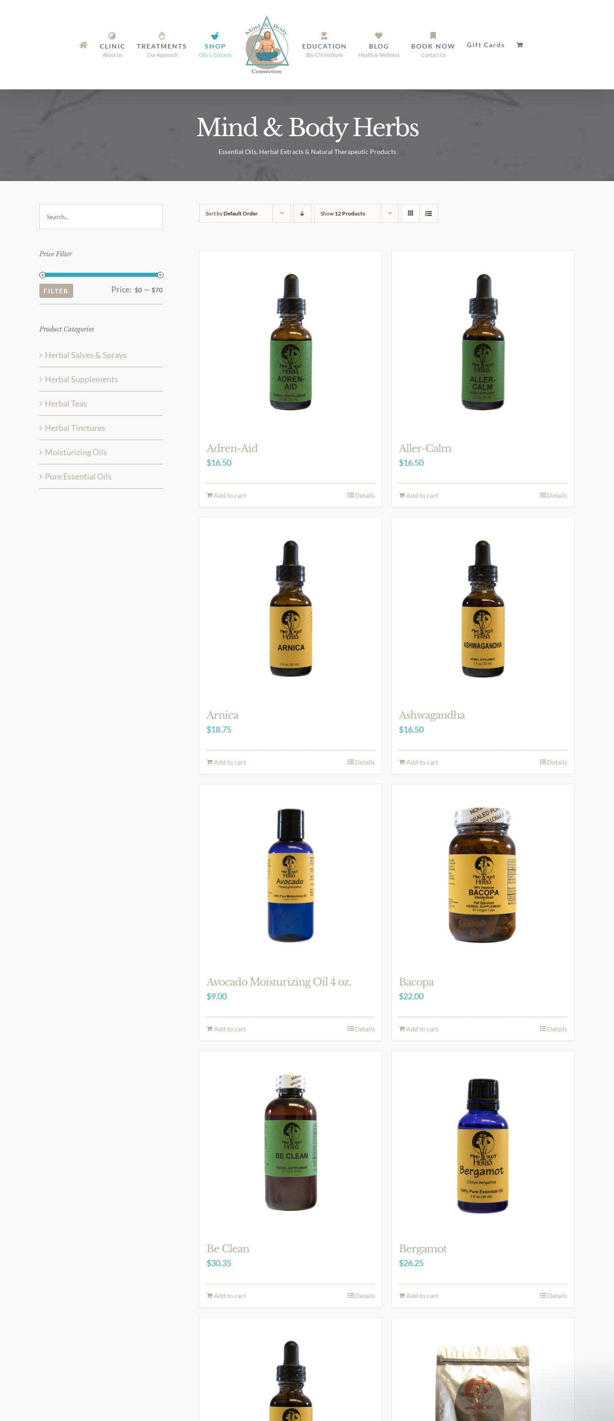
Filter (56, 291)
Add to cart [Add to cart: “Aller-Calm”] (422, 495)
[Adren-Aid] (291, 342)
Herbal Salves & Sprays (86, 355)
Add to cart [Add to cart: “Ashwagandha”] (422, 762)
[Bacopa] (483, 875)
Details (365, 495)
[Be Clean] (291, 1142)
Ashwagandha (432, 715)
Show (343, 213)
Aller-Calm (425, 448)
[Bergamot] (483, 1142)
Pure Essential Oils (78, 476)
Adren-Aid (232, 448)
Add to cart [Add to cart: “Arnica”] (230, 762)
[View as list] (429, 213)
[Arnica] (291, 609)
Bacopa (416, 982)
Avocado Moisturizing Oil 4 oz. (278, 982)
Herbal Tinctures (75, 428)
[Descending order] (302, 213)
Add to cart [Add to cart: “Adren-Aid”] (230, 495)
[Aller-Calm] (483, 342)
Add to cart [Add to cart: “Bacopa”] (422, 1029)
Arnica (222, 715)
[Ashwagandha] (483, 609)
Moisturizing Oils (76, 452)
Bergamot (422, 1249)
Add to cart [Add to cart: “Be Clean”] (230, 1296)
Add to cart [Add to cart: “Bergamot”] (422, 1296)
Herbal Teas (66, 403)
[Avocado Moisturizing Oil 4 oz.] (291, 875)
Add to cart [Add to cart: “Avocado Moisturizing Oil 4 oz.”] (230, 1029)
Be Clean (227, 1249)
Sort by (232, 213)
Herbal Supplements (81, 379)
